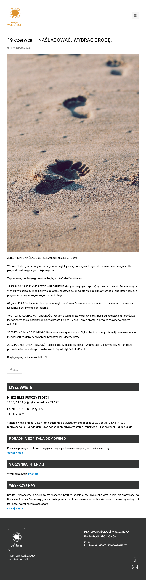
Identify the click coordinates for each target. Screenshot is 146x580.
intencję (33, 474)
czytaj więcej (15, 452)
